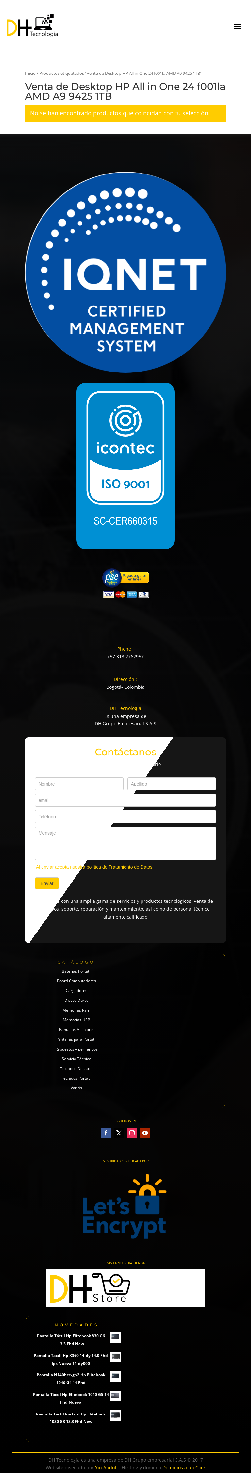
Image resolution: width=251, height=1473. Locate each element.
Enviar (47, 883)
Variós (76, 1088)
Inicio (30, 73)
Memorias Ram (76, 1010)
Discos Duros (76, 1000)
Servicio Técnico (76, 1059)
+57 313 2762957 (125, 657)
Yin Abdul (105, 1468)
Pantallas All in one (76, 1029)
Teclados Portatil (76, 1078)
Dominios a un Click (184, 1468)
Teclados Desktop (76, 1068)
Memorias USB (76, 1020)
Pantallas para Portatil (76, 1039)
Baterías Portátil (76, 971)
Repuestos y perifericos (76, 1049)
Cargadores (76, 990)
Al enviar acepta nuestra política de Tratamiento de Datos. (95, 866)
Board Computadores (76, 981)
